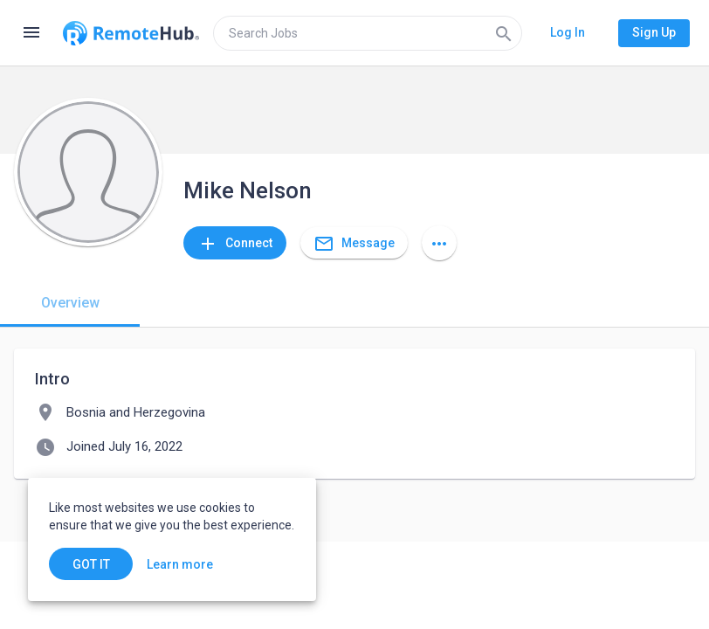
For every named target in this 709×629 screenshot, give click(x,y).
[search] (367, 33)
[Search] (503, 33)
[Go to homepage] (131, 33)
